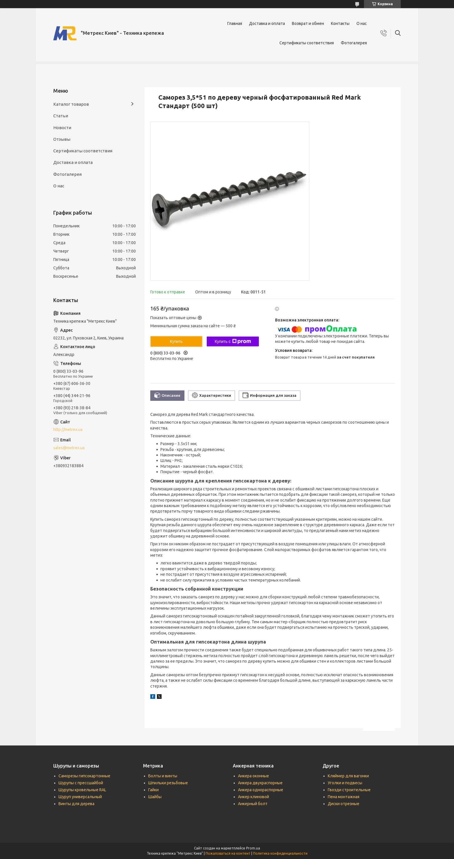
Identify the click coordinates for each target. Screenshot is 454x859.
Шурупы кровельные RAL (82, 789)
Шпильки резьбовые (168, 783)
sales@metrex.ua (69, 447)
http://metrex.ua (68, 429)
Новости (62, 127)
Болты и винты (162, 776)
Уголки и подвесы (345, 783)
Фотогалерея (354, 43)
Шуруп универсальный (80, 796)
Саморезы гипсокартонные (84, 776)
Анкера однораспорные (260, 789)
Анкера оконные (253, 776)
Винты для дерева (76, 803)
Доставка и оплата (267, 23)
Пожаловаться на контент (228, 853)
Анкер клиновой (253, 796)
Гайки (153, 789)
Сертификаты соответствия (306, 43)
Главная (234, 23)
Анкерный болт (253, 803)
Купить (176, 341)
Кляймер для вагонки (348, 776)
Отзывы (61, 139)
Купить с (233, 341)
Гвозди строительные (349, 789)
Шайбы (155, 796)
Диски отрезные (343, 803)
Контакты (340, 23)
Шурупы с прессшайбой (80, 783)
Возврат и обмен (308, 23)
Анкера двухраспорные (260, 783)
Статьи (60, 115)
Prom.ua (253, 848)
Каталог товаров (71, 104)
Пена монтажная (343, 796)
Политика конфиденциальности (280, 853)
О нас (361, 23)
